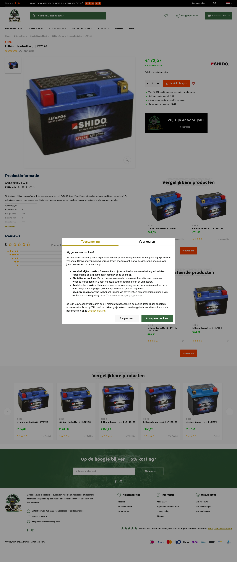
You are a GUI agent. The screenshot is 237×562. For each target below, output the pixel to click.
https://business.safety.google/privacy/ (121, 295)
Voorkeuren (147, 241)
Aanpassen (127, 318)
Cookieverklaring (97, 310)
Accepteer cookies (157, 318)
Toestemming (90, 241)
